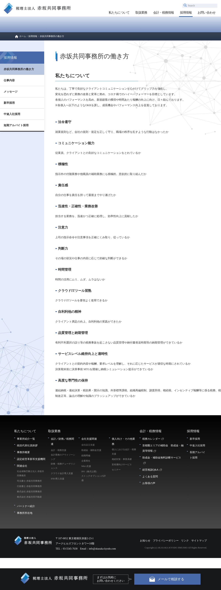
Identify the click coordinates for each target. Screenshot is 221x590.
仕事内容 (9, 80)
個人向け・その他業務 (123, 441)
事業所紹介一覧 (26, 438)
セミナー (116, 469)
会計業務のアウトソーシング (63, 456)
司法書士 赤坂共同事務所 (29, 481)
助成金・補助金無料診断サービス (161, 457)
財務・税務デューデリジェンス (63, 466)
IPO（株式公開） (89, 471)
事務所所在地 (24, 512)
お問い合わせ (206, 12)
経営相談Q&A (150, 469)
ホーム (22, 36)
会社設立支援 (88, 445)
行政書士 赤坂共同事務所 (29, 486)
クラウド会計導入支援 (62, 473)
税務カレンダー (151, 438)
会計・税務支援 (58, 450)
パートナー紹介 (26, 506)
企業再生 (85, 461)
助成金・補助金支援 (91, 450)
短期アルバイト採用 (16, 125)
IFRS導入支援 (57, 478)
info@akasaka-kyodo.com (102, 548)
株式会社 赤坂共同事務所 (29, 491)
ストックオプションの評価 (93, 478)
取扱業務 (141, 12)
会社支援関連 (89, 438)
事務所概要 (23, 452)
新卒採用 (9, 102)
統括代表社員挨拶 (27, 445)
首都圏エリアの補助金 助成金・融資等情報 (163, 448)
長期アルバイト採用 (197, 455)
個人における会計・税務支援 (124, 451)
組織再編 (85, 455)
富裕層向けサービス (122, 464)
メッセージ (10, 91)
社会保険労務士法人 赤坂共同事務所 (30, 473)
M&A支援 (86, 466)
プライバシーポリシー (166, 540)
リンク (185, 540)
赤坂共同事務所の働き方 (19, 69)
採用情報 (186, 12)
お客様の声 (148, 483)
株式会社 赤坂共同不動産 (29, 497)
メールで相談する (171, 579)
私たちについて (119, 12)
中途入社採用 (12, 114)
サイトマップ (199, 540)
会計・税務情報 (163, 12)
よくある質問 (150, 476)
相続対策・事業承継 (122, 459)
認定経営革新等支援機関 (31, 459)
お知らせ (145, 540)
